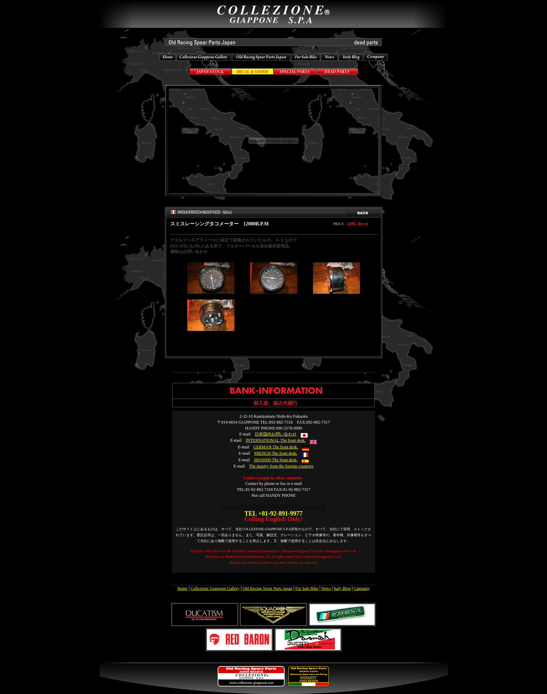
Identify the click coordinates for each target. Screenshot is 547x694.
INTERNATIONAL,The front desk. (276, 440)
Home (182, 588)
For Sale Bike (306, 588)
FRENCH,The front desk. (275, 453)
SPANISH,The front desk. (276, 459)
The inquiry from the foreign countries (281, 466)
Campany (362, 588)
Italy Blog (342, 588)
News (326, 588)
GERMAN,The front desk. (275, 447)
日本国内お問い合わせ (276, 434)
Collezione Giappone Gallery (215, 588)
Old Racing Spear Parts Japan (267, 588)
